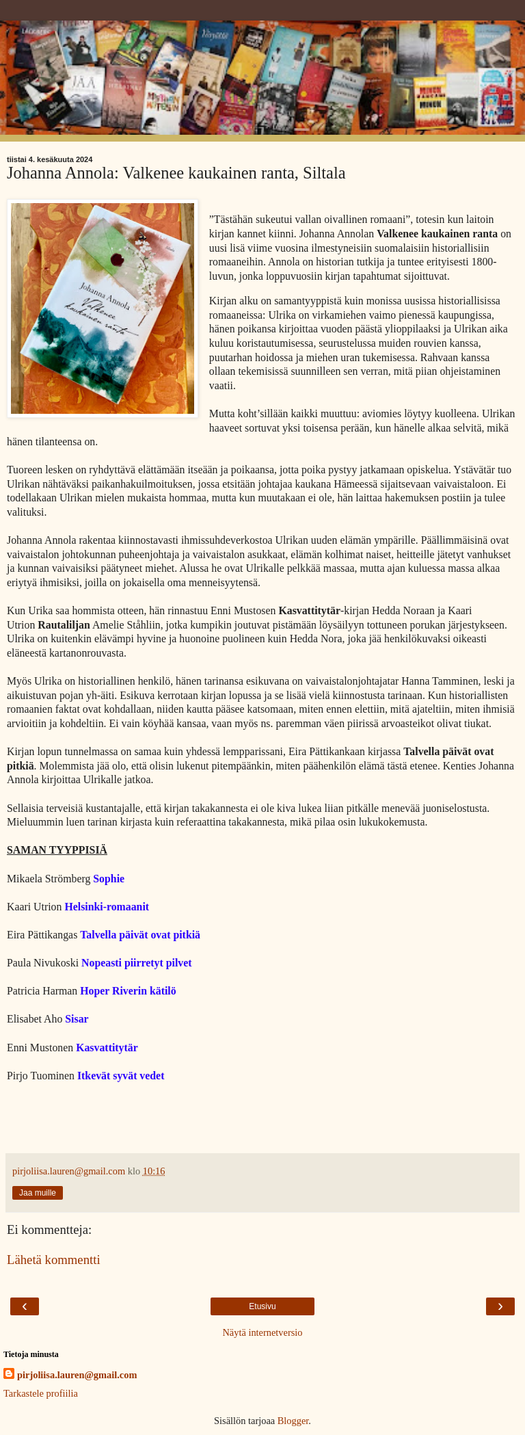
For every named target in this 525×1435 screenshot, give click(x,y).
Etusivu (262, 1306)
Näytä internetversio (262, 1332)
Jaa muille (37, 1193)
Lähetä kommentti (53, 1259)
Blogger (293, 1420)
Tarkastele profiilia (40, 1393)
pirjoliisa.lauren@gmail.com (77, 1374)
